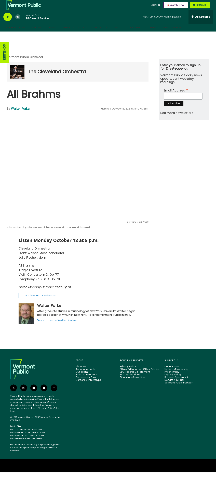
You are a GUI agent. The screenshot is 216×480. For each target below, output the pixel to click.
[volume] (18, 24)
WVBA (27, 437)
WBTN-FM (37, 446)
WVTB (34, 443)
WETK (27, 443)
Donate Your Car (174, 387)
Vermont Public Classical (25, 65)
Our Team (82, 379)
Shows (37, 35)
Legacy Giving (173, 382)
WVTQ (42, 437)
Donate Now (172, 374)
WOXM (20, 437)
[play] (7, 24)
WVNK (35, 437)
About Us (81, 374)
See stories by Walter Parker (57, 328)
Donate (203, 9)
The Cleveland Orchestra (57, 79)
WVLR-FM (26, 446)
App (165, 35)
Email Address (176, 97)
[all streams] (200, 24)
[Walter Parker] (26, 321)
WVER (41, 443)
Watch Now (176, 9)
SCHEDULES (4, 60)
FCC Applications (130, 382)
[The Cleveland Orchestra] (17, 79)
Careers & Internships (88, 387)
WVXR (20, 443)
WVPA (42, 440)
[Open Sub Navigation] (27, 35)
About (118, 35)
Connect (136, 35)
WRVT (20, 440)
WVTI (12, 437)
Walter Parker (20, 116)
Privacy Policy (128, 374)
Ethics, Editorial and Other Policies (139, 377)
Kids (81, 35)
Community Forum (87, 385)
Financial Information (132, 385)
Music (67, 35)
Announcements (86, 377)
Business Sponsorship (177, 385)
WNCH (35, 440)
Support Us (99, 35)
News (52, 35)
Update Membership (176, 377)
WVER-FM (15, 446)
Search (176, 35)
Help (153, 35)
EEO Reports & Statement (135, 379)
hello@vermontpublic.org (32, 455)
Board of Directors (86, 382)
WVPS (13, 443)
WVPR (13, 440)
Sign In (154, 8)
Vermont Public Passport (179, 390)
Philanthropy (172, 379)
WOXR (27, 440)
